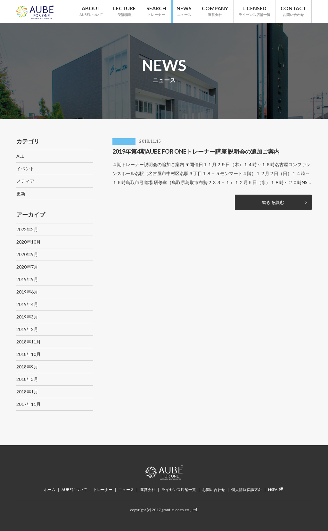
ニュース (126, 490)
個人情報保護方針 (246, 490)
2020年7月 (27, 267)
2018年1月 (27, 391)
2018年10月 (28, 354)
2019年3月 (27, 316)
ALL (20, 156)
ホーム (49, 490)
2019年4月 (27, 304)
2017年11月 (28, 404)
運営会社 (147, 490)
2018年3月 (27, 379)
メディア (25, 181)
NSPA (275, 489)
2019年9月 (27, 279)
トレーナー (102, 490)
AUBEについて (74, 490)
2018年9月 (27, 366)
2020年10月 (28, 242)
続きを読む (273, 202)
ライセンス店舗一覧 (178, 490)
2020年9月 (27, 254)
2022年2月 (27, 229)
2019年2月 (27, 329)
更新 (20, 193)
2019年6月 (27, 291)
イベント (25, 168)
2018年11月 (28, 341)
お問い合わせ (213, 490)
